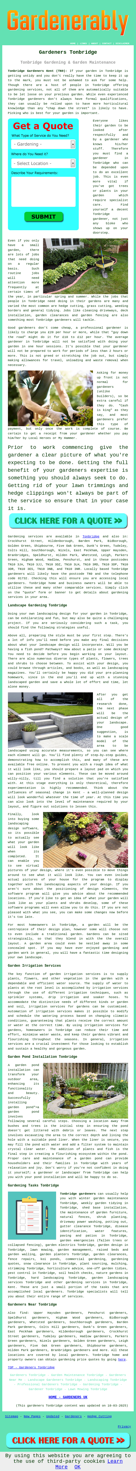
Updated (52, 1416)
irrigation (101, 988)
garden (91, 71)
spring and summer (70, 296)
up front (105, 377)
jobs (35, 254)
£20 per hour (59, 332)
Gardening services (25, 536)
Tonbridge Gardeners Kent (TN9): (37, 71)
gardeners (36, 99)
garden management (74, 1250)
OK (78, 1467)
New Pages (32, 1416)
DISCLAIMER (122, 43)
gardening (66, 1359)
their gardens (88, 301)
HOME (73, 43)
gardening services (25, 89)
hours (117, 351)
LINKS (83, 43)
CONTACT (107, 43)
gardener (112, 139)
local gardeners (73, 1355)
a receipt (48, 433)
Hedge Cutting (99, 1416)
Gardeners (73, 1416)
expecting (21, 463)
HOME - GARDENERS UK (68, 1397)
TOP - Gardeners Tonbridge (31, 1367)
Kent (11, 1287)
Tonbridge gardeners (78, 1194)
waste (98, 360)
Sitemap (11, 1416)
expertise (104, 470)
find (23, 1313)
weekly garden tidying (101, 1203)
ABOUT (94, 43)
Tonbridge (90, 536)
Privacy (124, 1426)
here (122, 1359)
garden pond (21, 1107)
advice (77, 1268)
